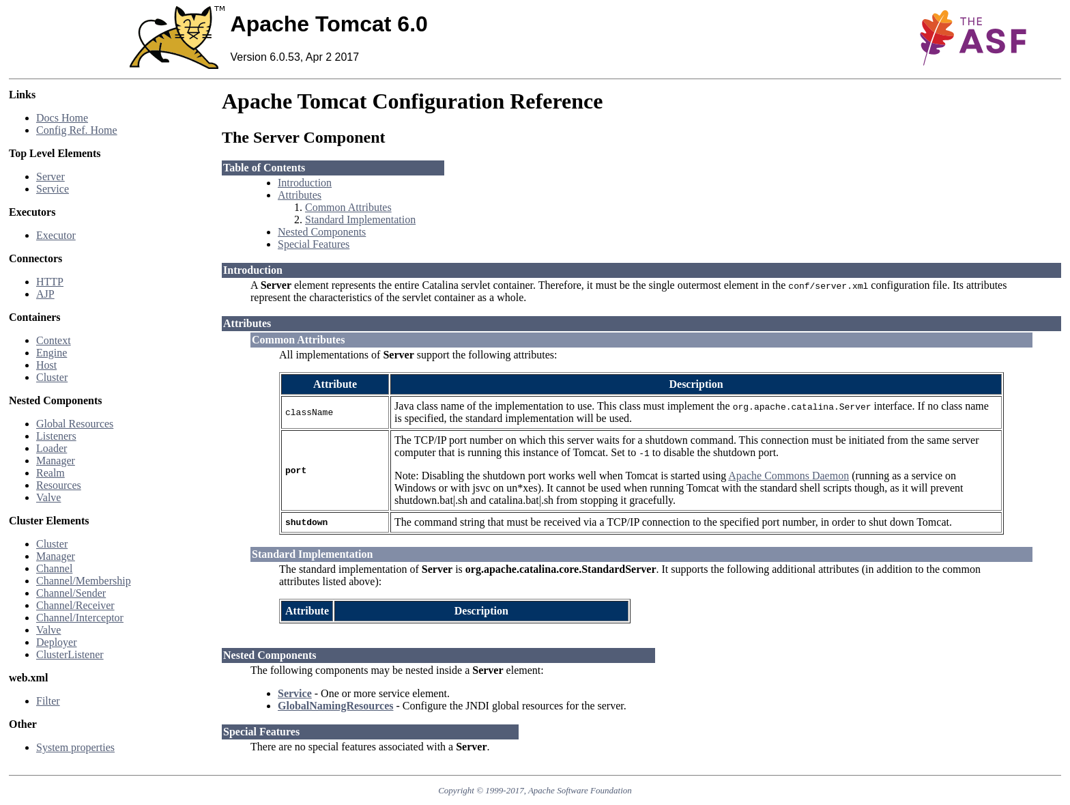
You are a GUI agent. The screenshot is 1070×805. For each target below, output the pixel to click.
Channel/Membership (83, 581)
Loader (51, 448)
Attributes (299, 195)
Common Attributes (348, 207)
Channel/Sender (71, 593)
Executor (56, 235)
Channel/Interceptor (80, 617)
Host (46, 365)
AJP (45, 294)
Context (53, 340)
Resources (58, 485)
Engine (51, 352)
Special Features (313, 244)
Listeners (56, 436)
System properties (75, 747)
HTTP (49, 281)
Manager (55, 460)
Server (50, 176)
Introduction (305, 182)
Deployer (56, 642)
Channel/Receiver (75, 605)
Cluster (52, 377)
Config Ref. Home (76, 130)
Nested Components (322, 232)
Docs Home (62, 118)
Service (52, 189)
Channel (54, 568)
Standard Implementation (360, 219)
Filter (48, 701)
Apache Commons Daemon (788, 475)
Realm (50, 473)
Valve (48, 497)
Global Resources (74, 423)
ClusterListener (70, 654)
